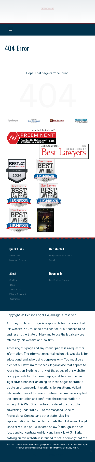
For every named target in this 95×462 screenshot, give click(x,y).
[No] (91, 451)
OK (33, 455)
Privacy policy (54, 455)
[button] (10, 29)
